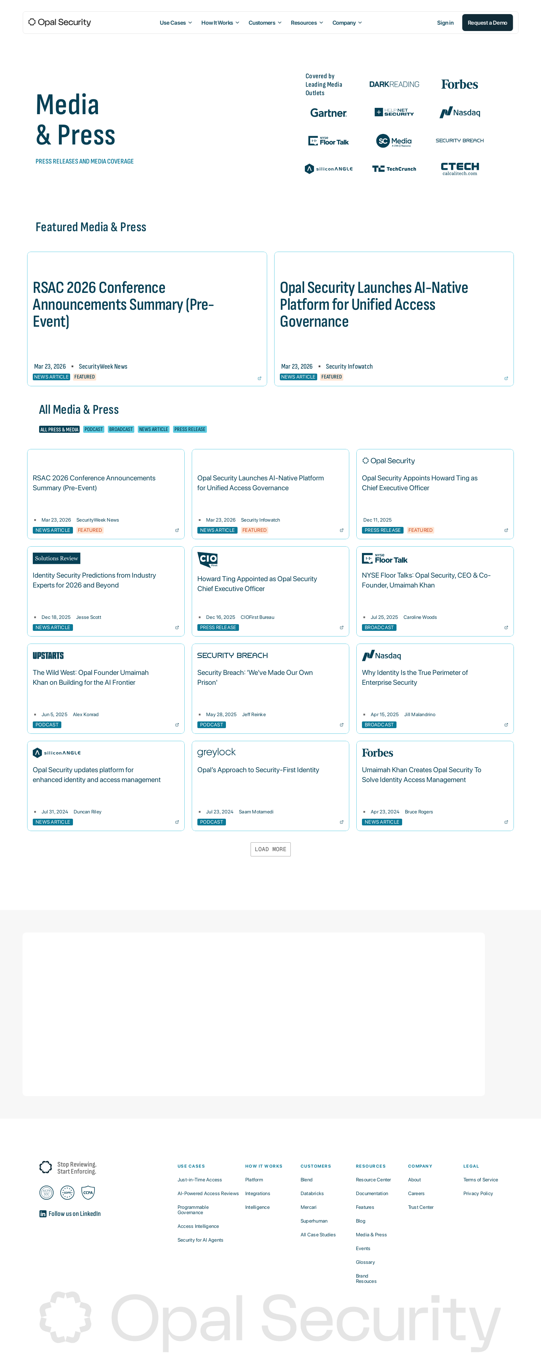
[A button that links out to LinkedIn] (108, 1216)
